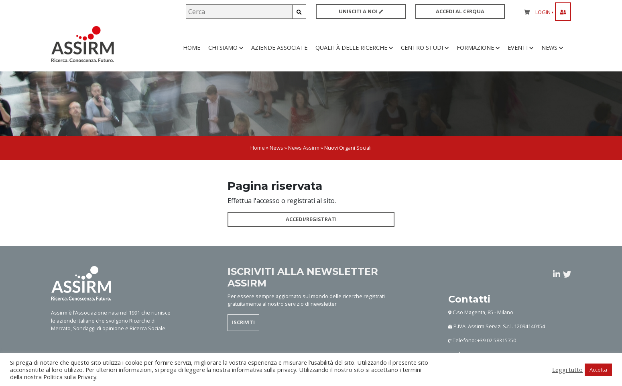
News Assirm (303, 148)
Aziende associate (279, 48)
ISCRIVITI (243, 323)
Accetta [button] (598, 369)
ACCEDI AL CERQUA (460, 11)
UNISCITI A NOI (361, 11)
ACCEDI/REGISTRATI (311, 220)
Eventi (520, 48)
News (552, 48)
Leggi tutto (567, 369)
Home (191, 48)
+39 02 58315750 (496, 341)
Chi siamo (225, 48)
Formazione (478, 48)
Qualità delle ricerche (354, 48)
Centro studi (425, 48)
